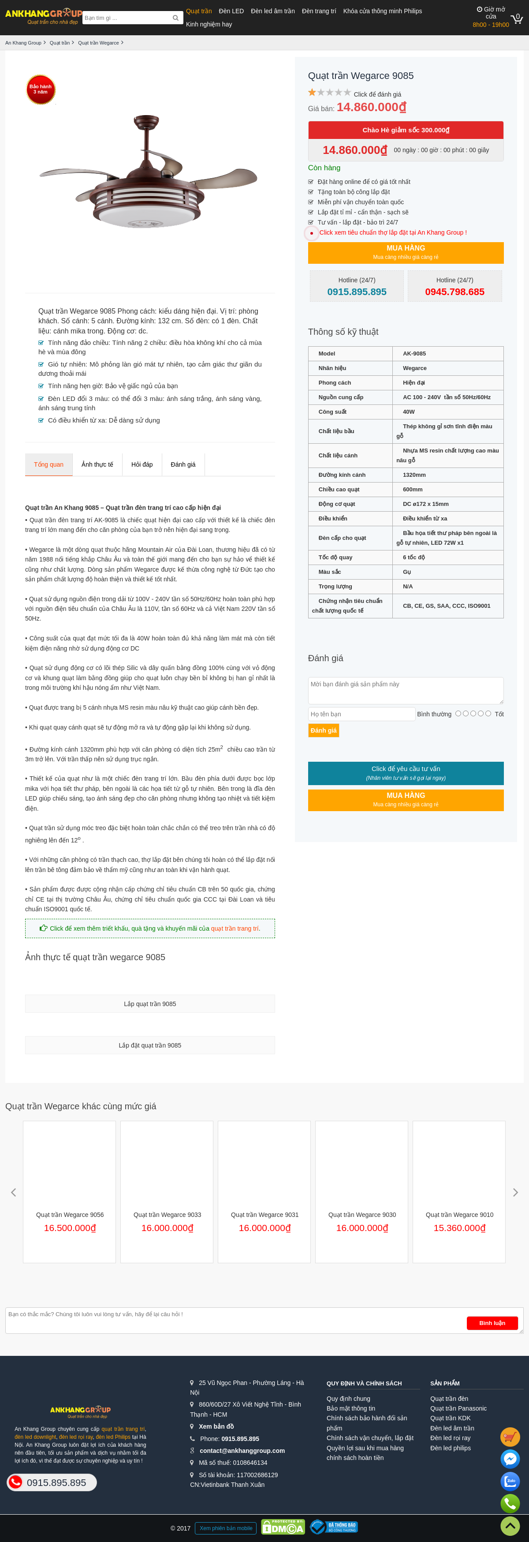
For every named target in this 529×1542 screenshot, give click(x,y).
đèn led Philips (113, 1437)
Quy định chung (348, 1398)
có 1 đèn (225, 321)
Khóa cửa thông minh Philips (382, 11)
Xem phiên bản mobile (226, 1528)
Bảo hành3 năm (41, 89)
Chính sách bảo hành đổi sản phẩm (367, 1423)
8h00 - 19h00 (490, 17)
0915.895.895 (240, 1438)
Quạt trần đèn (449, 1398)
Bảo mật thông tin (351, 1408)
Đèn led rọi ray (450, 1437)
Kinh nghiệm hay (209, 24)
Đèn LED (231, 11)
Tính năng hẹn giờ (74, 385)
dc (142, 331)
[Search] (175, 17)
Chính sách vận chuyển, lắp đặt (370, 1437)
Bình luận (492, 1323)
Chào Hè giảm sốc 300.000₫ (405, 130)
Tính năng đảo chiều (78, 342)
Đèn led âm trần (273, 11)
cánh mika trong (78, 331)
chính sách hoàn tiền (355, 1457)
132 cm (169, 321)
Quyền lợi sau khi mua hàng (365, 1448)
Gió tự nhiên (67, 364)
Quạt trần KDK (450, 1418)
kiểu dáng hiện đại (187, 311)
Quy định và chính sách (364, 1383)
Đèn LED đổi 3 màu (78, 398)
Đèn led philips (450, 1448)
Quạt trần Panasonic (458, 1408)
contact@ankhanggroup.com (242, 1450)
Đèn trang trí (319, 11)
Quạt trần (199, 11)
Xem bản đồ (216, 1426)
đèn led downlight (35, 1437)
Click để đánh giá (378, 94)
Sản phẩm (445, 1383)
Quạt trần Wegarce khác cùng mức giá (80, 1106)
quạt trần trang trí (235, 928)
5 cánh (101, 321)
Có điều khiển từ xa (76, 420)
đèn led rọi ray (76, 1437)
